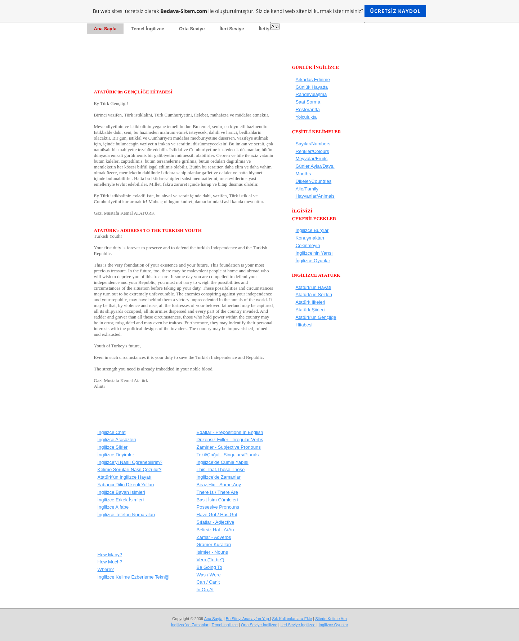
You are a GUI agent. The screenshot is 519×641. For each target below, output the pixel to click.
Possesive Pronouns (218, 507)
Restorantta (308, 109)
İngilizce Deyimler (116, 454)
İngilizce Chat (112, 432)
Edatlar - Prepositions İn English (230, 432)
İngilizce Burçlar (312, 230)
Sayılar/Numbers (313, 143)
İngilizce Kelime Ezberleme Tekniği (134, 577)
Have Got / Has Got (217, 514)
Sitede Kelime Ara (331, 618)
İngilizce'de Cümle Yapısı (223, 462)
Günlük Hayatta (312, 87)
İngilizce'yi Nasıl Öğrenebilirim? (130, 462)
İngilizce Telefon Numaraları (126, 514)
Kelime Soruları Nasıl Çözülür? (130, 469)
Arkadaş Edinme (313, 79)
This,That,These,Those (221, 469)
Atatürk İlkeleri (310, 302)
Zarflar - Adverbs (214, 537)
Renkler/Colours (312, 151)
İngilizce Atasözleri (117, 439)
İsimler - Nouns (212, 552)
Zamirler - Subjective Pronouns (229, 447)
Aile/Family (307, 189)
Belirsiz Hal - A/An (215, 529)
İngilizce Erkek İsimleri (121, 499)
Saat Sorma (308, 102)
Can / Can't (208, 582)
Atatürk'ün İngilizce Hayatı (125, 477)
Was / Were (209, 575)
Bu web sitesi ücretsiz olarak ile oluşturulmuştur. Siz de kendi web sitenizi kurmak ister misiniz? (259, 11)
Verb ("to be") (210, 559)
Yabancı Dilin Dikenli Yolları (126, 484)
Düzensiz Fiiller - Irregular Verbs (230, 439)
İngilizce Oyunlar (313, 260)
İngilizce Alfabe (113, 507)
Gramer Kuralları (214, 544)
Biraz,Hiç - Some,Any (219, 484)
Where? (106, 569)
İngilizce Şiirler (113, 447)
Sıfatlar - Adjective (215, 522)
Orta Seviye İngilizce (259, 625)
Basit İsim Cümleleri (217, 499)
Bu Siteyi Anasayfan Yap (248, 618)
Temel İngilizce (224, 625)
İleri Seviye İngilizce (298, 625)
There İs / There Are (217, 492)
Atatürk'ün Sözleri (314, 294)
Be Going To (209, 567)
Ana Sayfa (213, 618)
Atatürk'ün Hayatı (313, 287)
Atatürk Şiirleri (310, 309)
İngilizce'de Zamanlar (219, 477)
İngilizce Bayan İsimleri (121, 492)
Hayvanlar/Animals (315, 196)
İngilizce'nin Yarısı (314, 253)
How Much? (110, 562)
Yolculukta (306, 117)
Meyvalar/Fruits (312, 158)
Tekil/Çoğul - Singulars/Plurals (228, 454)
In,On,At (205, 589)
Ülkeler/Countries (314, 181)
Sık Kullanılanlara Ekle (292, 618)
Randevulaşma (311, 94)
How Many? (110, 554)
